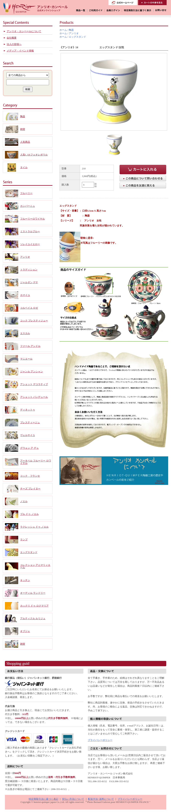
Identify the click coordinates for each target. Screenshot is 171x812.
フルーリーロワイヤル (32, 218)
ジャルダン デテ (29, 282)
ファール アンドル (30, 346)
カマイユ (25, 295)
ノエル (24, 501)
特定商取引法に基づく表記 (43, 799)
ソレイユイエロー (30, 244)
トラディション (28, 269)
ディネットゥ (27, 409)
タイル (24, 167)
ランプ (24, 539)
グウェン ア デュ (29, 447)
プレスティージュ (30, 422)
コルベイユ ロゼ (29, 307)
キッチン (25, 580)
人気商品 (25, 141)
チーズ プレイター (30, 488)
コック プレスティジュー (34, 320)
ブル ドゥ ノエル (29, 514)
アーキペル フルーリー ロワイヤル (35, 462)
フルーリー (26, 193)
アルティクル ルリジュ (32, 618)
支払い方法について (73, 799)
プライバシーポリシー (100, 740)
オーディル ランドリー (32, 593)
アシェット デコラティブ (34, 384)
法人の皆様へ (14, 44)
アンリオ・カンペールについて (24, 31)
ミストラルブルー (30, 231)
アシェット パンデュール (34, 397)
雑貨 (22, 129)
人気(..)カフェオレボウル (34, 154)
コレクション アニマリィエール (35, 566)
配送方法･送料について (101, 799)
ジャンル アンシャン (31, 371)
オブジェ (25, 631)
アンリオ (74, 33)
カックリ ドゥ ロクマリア (34, 605)
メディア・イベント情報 (20, 50)
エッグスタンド (77, 36)
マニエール (26, 358)
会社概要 (12, 37)
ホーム (63, 30)
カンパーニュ (27, 206)
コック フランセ (30, 475)
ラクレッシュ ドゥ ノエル (34, 526)
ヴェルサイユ (27, 435)
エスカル (25, 333)
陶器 (71, 30)
